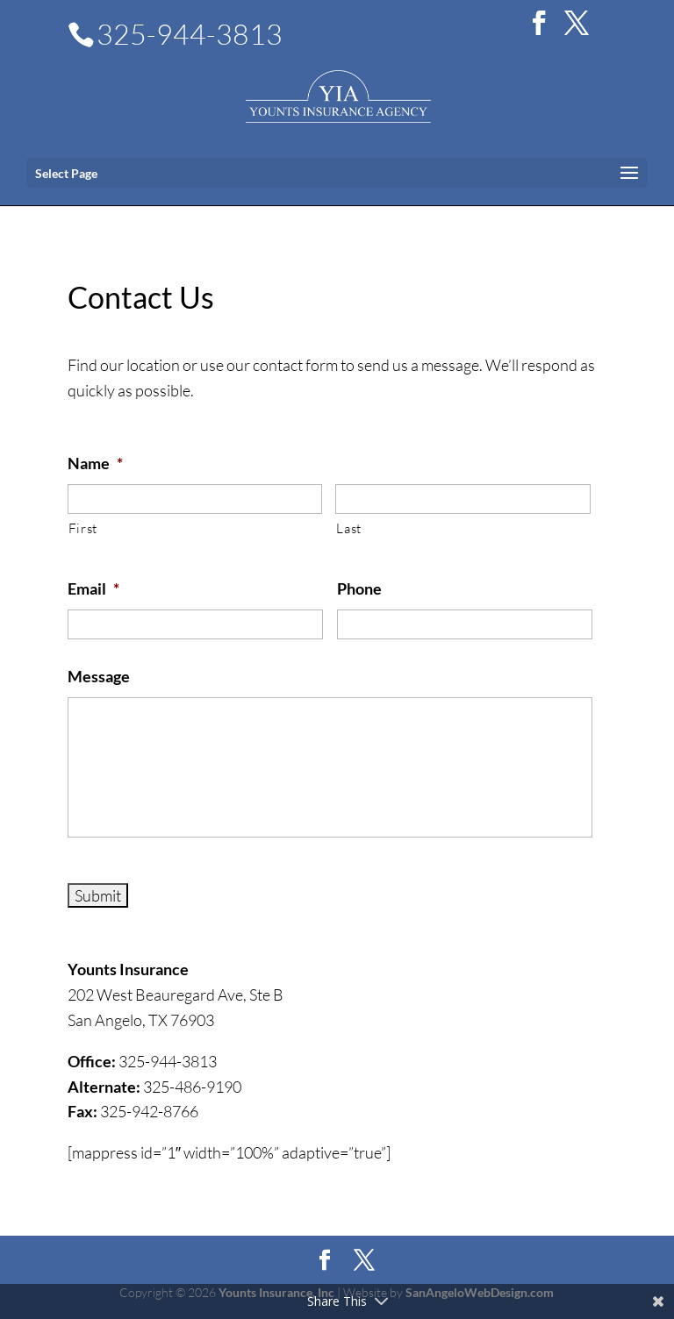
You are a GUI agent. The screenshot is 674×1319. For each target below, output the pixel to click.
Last (349, 528)
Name (95, 463)
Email (93, 588)
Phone (359, 588)
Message (99, 676)
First (82, 528)
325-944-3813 (190, 34)
